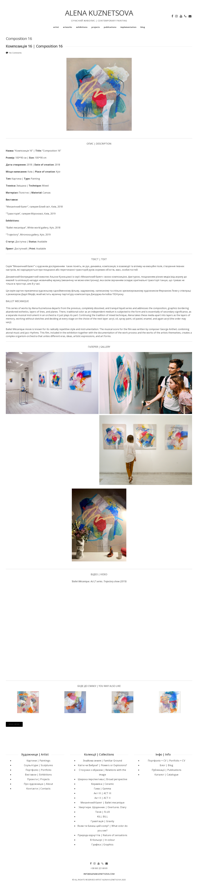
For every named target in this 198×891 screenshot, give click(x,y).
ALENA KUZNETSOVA (99, 13)
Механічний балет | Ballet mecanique (102, 802)
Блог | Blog (166, 764)
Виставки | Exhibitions (38, 774)
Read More (14, 724)
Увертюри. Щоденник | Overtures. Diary (102, 806)
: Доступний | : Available (26, 248)
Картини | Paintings (38, 760)
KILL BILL (102, 816)
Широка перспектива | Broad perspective (102, 778)
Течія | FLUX (102, 811)
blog (142, 27)
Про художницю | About (38, 783)
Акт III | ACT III (102, 792)
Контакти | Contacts (38, 788)
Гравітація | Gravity (102, 820)
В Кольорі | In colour (102, 839)
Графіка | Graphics (102, 844)
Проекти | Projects (38, 778)
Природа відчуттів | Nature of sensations (102, 834)
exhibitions (81, 27)
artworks (67, 27)
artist (56, 27)
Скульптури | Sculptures (38, 764)
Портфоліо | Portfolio (38, 769)
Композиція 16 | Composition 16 (34, 46)
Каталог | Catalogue (167, 774)
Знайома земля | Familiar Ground (102, 760)
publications (110, 27)
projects (95, 27)
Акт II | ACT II (102, 797)
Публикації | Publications (166, 769)
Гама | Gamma (102, 788)
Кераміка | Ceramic (102, 783)
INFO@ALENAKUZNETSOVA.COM (99, 873)
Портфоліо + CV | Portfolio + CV (166, 760)
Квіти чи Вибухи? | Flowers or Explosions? (102, 764)
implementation (128, 27)
